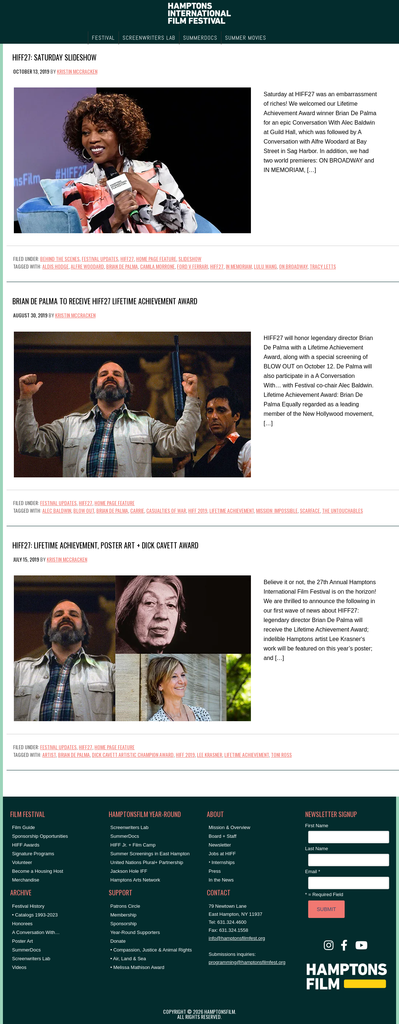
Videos (19, 967)
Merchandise (25, 880)
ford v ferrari (192, 266)
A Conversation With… (36, 932)
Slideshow (189, 258)
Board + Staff (222, 836)
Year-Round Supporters (135, 932)
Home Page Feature (156, 258)
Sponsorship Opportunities (40, 836)
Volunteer (22, 862)
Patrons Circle (125, 906)
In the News (221, 880)
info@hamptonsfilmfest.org (237, 938)
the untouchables (342, 510)
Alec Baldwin (56, 510)
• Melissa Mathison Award (137, 967)
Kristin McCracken (77, 71)
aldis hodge (55, 266)
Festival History (28, 906)
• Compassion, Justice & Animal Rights (151, 950)
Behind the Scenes (60, 258)
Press (215, 871)
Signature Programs (33, 853)
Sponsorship (124, 923)
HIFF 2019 (197, 510)
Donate (118, 941)
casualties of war (166, 510)
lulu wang (265, 266)
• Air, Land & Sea (128, 958)
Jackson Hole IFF (129, 871)
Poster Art (22, 941)
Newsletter (220, 845)
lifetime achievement (231, 510)
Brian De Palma (122, 266)
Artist (49, 754)
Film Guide (23, 827)
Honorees (22, 923)
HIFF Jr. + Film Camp (133, 845)
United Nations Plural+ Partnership (147, 862)
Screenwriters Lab (31, 958)
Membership (124, 915)
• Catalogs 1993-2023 (35, 915)
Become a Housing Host (37, 871)
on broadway (293, 266)
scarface (310, 510)
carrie (137, 510)
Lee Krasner (209, 754)
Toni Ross (281, 754)
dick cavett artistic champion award (133, 754)
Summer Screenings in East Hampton (150, 853)
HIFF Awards (25, 845)
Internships (223, 862)
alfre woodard (87, 266)
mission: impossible (277, 510)
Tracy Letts (323, 266)
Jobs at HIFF (222, 853)
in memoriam (239, 266)
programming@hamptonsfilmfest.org (247, 962)
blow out (83, 510)
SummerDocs (26, 950)
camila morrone (157, 266)
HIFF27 (127, 258)
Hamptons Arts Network (135, 880)
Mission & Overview (229, 827)
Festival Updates (100, 258)
